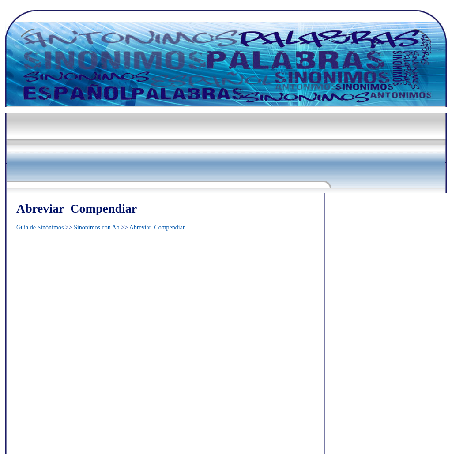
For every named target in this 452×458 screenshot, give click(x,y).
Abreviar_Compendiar (157, 227)
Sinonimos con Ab (96, 227)
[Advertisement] (166, 128)
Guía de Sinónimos (40, 227)
